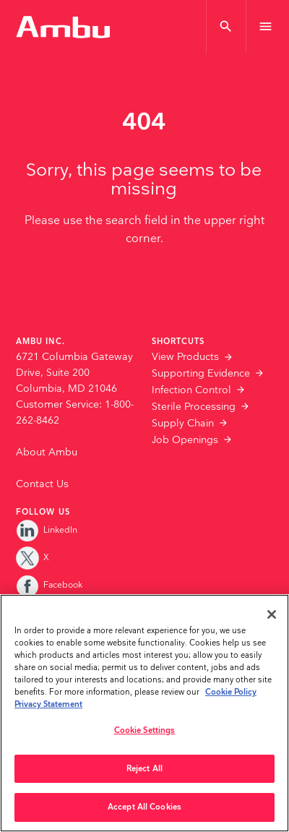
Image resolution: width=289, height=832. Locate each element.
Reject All (144, 768)
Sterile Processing (194, 407)
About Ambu (46, 452)
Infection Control (191, 390)
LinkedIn (46, 530)
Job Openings (185, 440)
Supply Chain (183, 423)
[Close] (272, 614)
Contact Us (42, 484)
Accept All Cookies (144, 807)
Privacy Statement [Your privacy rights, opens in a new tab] (48, 704)
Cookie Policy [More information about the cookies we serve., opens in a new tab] (230, 692)
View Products (185, 357)
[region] (144, 713)
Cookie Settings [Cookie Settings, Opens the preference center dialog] (145, 730)
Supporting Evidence (201, 373)
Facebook (49, 585)
